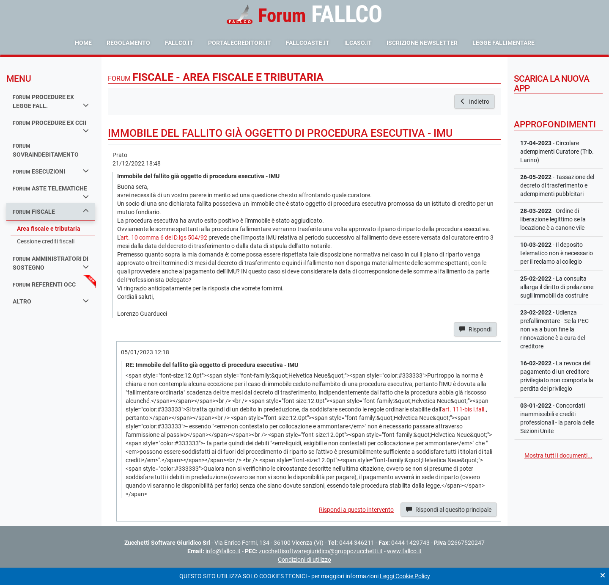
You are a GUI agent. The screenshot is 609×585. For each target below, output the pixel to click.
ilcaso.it (358, 42)
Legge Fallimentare (503, 42)
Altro (51, 301)
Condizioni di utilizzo (304, 559)
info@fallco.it (223, 551)
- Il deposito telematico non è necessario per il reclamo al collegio (556, 253)
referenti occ (44, 284)
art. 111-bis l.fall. (464, 409)
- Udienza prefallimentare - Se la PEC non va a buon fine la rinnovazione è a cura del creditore (554, 329)
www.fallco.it (404, 551)
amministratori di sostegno (51, 263)
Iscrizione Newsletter (422, 42)
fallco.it (179, 42)
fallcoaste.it (307, 42)
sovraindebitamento (46, 150)
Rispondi (475, 329)
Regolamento (128, 42)
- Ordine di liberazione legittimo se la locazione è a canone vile (553, 219)
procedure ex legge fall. (51, 101)
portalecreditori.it (239, 42)
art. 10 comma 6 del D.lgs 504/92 (164, 237)
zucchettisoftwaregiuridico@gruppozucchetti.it (321, 551)
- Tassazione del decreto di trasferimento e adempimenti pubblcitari (557, 185)
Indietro (474, 101)
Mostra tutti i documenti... (558, 455)
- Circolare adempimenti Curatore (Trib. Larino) (557, 151)
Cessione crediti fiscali (45, 241)
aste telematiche (51, 192)
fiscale (51, 211)
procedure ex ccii (51, 126)
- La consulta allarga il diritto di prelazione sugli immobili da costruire (556, 287)
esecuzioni (51, 171)
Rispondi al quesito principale (448, 509)
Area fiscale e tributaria (48, 228)
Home (83, 42)
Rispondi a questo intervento (356, 509)
